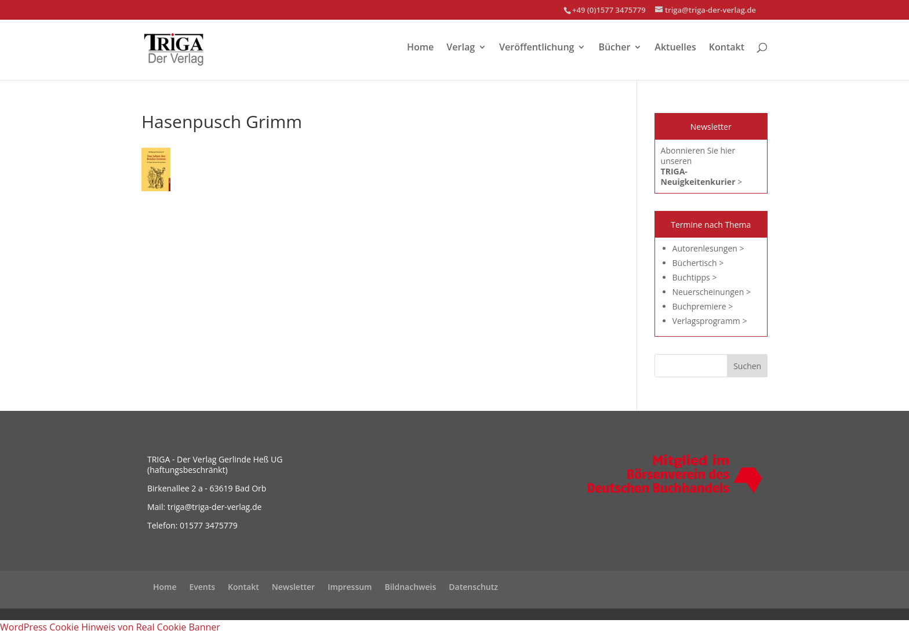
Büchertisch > (698, 262)
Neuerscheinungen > (711, 291)
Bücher (614, 48)
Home (420, 48)
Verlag (460, 48)
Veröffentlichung (536, 48)
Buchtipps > (694, 277)
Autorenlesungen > (708, 248)
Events (203, 586)
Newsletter (293, 586)
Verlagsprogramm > (709, 320)
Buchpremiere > (702, 306)
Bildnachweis (410, 586)
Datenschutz (473, 586)
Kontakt (726, 48)
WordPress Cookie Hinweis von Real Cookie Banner (110, 627)
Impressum (350, 586)
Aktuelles (675, 48)
